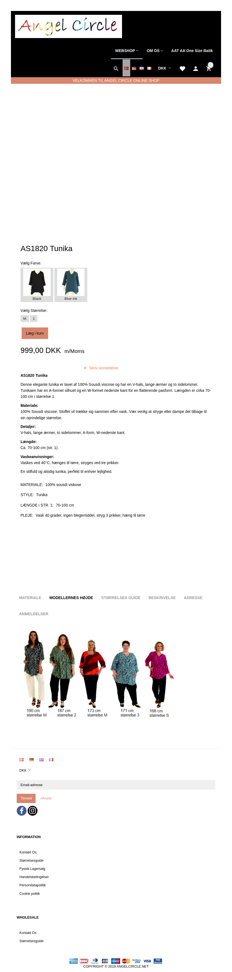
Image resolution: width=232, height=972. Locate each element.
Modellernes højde (71, 598)
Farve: (31, 263)
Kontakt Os (27, 852)
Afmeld (45, 798)
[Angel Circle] (68, 26)
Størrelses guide (120, 598)
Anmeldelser (33, 614)
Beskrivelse (162, 598)
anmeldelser (62, 368)
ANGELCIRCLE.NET (133, 966)
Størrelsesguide (31, 860)
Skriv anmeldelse (103, 368)
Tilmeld (26, 798)
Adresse (193, 598)
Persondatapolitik (32, 885)
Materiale (30, 598)
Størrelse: (34, 310)
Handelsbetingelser (34, 877)
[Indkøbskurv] (209, 67)
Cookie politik (29, 894)
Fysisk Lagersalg (32, 869)
